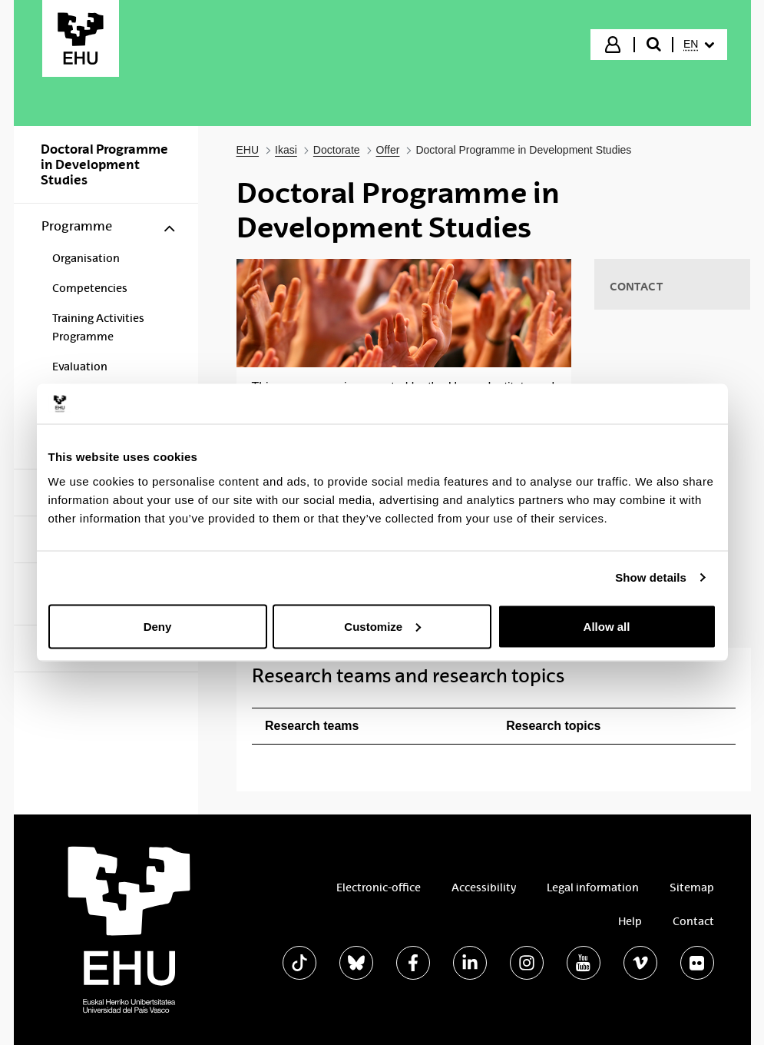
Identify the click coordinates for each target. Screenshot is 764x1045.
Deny (158, 625)
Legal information (593, 887)
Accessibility (483, 887)
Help (630, 921)
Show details (650, 577)
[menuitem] (698, 44)
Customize (382, 625)
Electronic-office (378, 887)
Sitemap (692, 887)
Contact (693, 921)
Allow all (607, 625)
